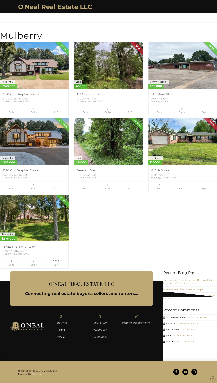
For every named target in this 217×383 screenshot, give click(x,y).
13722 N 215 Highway (18, 246)
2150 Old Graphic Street (21, 94)
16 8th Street (161, 170)
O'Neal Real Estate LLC (55, 7)
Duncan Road (87, 170)
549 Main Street (163, 94)
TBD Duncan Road (91, 94)
